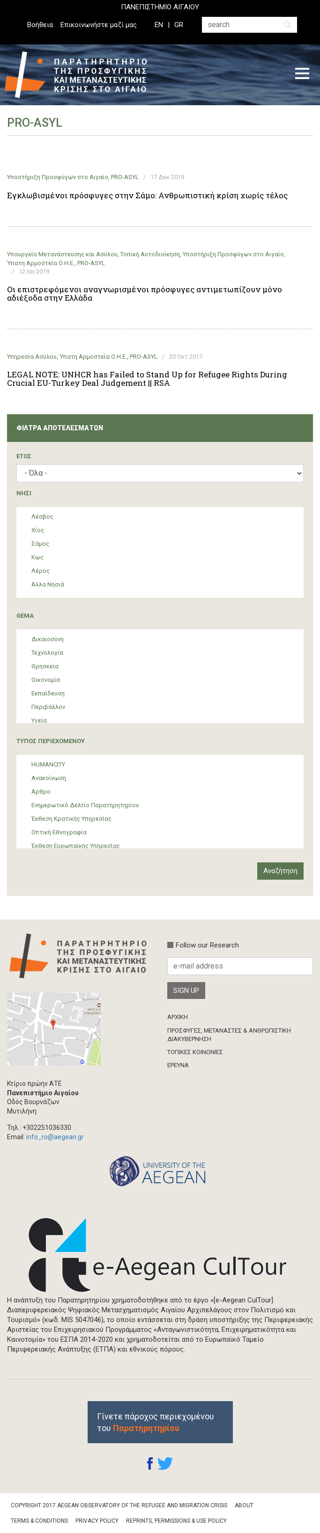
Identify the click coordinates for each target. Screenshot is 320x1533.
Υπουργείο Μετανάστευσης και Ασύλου (62, 254)
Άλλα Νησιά (47, 584)
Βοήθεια (40, 25)
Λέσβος (42, 516)
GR (178, 25)
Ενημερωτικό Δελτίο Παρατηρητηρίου (85, 805)
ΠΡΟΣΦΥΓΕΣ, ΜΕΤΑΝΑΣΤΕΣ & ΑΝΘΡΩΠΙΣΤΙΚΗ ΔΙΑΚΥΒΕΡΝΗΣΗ (229, 1034)
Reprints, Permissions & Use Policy (176, 1521)
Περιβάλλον (48, 706)
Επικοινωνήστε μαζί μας (98, 25)
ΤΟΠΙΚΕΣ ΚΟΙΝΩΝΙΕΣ (195, 1052)
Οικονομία (45, 679)
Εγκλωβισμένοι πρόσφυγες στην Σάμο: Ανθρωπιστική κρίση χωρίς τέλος (147, 195)
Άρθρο (41, 791)
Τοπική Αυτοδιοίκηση (150, 254)
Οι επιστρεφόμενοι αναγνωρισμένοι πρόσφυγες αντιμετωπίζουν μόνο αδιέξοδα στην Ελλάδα (144, 293)
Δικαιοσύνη (47, 639)
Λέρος (40, 570)
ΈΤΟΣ (23, 456)
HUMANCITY (48, 764)
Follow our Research (207, 945)
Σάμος (40, 543)
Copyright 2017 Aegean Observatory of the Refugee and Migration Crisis (119, 1505)
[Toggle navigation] (302, 75)
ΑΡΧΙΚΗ (177, 1016)
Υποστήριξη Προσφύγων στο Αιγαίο (57, 177)
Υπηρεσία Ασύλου (32, 356)
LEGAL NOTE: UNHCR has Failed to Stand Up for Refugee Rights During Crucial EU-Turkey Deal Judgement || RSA (147, 378)
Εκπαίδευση (48, 693)
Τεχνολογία (47, 652)
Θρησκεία (45, 666)
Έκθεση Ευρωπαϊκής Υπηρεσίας (75, 845)
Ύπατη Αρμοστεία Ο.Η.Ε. (40, 263)
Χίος (37, 530)
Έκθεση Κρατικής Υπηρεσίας (71, 818)
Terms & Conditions (39, 1521)
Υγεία (39, 720)
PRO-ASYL (125, 177)
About (244, 1505)
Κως (37, 557)
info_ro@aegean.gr (55, 1137)
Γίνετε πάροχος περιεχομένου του (155, 1422)
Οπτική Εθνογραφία (59, 832)
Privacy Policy (97, 1521)
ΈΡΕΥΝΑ (178, 1065)
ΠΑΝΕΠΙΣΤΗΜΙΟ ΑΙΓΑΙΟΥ (160, 7)
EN (159, 25)
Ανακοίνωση (48, 777)
